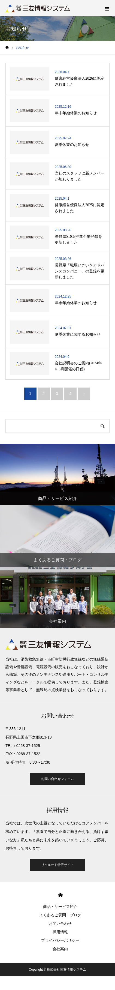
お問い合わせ (60, 923)
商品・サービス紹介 (60, 906)
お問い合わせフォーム (57, 779)
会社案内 (60, 949)
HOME (60, 895)
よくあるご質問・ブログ (60, 915)
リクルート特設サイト (57, 865)
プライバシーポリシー (60, 940)
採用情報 (60, 932)
